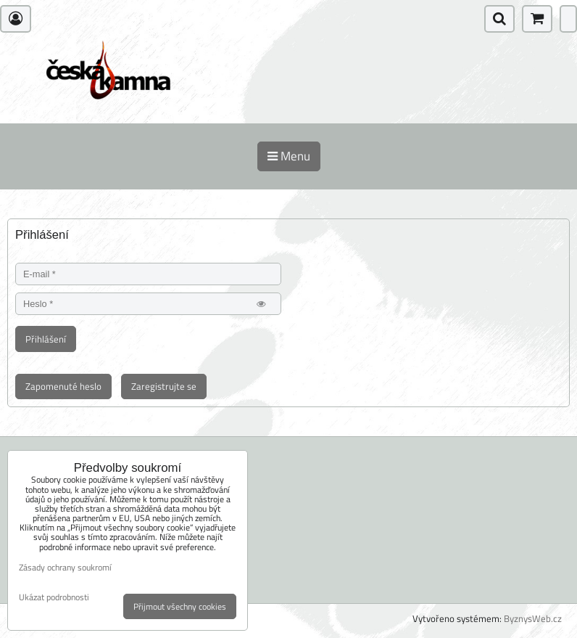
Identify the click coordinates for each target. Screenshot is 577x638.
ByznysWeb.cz (533, 618)
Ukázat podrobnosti (54, 597)
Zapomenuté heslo (63, 386)
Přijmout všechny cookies (179, 606)
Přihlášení (45, 339)
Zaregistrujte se (163, 386)
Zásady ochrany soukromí (65, 567)
